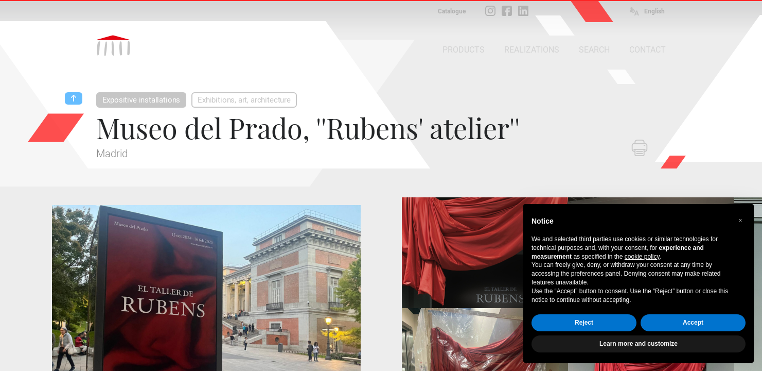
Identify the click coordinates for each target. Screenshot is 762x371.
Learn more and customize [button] (638, 343)
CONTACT (647, 50)
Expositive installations (141, 100)
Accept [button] (693, 322)
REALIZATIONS (531, 50)
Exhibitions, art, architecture (244, 100)
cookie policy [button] (642, 256)
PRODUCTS (463, 50)
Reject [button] (584, 322)
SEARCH (594, 50)
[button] (740, 220)
